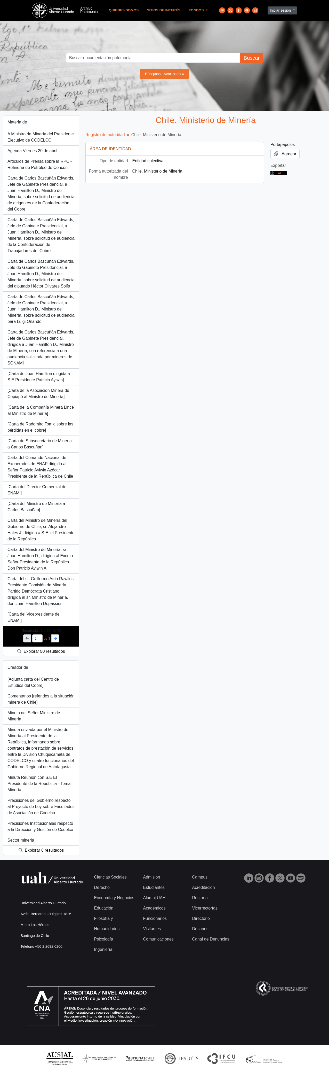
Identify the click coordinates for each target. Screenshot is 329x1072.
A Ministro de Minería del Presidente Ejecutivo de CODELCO (40, 137)
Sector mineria (20, 840)
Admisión (151, 877)
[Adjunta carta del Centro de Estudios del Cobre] (33, 682)
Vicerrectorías (205, 908)
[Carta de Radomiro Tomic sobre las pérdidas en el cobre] (40, 427)
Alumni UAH (154, 898)
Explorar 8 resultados (41, 850)
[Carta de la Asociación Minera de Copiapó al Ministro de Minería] (38, 393)
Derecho (102, 887)
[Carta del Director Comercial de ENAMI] (37, 490)
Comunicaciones (158, 939)
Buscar (252, 58)
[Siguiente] (55, 638)
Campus (200, 877)
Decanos (200, 929)
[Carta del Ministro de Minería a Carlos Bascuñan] (36, 506)
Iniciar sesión (281, 10)
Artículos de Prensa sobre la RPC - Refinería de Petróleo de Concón (39, 164)
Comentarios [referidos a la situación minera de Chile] (41, 699)
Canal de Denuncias (210, 939)
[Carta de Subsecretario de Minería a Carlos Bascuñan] (39, 444)
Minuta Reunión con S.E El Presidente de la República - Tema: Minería (39, 783)
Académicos (154, 908)
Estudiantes (154, 887)
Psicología (103, 939)
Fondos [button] (197, 10)
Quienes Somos (124, 10)
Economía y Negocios (114, 898)
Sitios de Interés (163, 10)
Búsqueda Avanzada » (164, 74)
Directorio (201, 918)
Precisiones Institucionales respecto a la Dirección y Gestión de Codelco (40, 826)
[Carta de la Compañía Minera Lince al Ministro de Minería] (40, 410)
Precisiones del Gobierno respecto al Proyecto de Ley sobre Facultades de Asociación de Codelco (41, 806)
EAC (276, 173)
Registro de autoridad (105, 135)
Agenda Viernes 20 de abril (32, 151)
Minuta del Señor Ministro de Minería (33, 716)
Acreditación (203, 887)
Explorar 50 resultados (41, 651)
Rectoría (200, 898)
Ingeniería (103, 949)
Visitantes (152, 929)
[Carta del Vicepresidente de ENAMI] (33, 617)
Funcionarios (155, 918)
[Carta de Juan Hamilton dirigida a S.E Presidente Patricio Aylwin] (38, 376)
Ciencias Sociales (110, 877)
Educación (104, 908)
